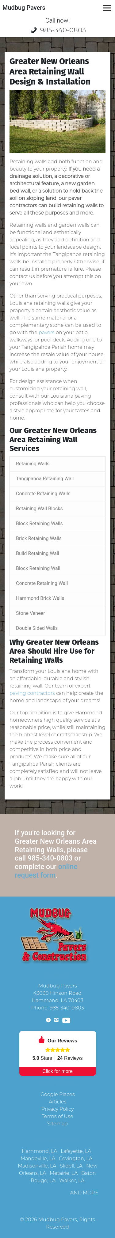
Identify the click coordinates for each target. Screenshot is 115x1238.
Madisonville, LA (37, 1166)
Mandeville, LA (38, 1158)
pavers (47, 332)
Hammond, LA (39, 1151)
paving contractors (32, 693)
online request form (46, 871)
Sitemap (57, 1124)
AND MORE (84, 1193)
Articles (58, 1102)
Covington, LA (75, 1158)
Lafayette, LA (76, 1151)
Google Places (57, 1094)
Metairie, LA (64, 1173)
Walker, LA (71, 1180)
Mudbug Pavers (57, 1219)
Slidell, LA (71, 1166)
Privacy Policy (57, 1109)
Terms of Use (57, 1116)
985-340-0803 (57, 30)
